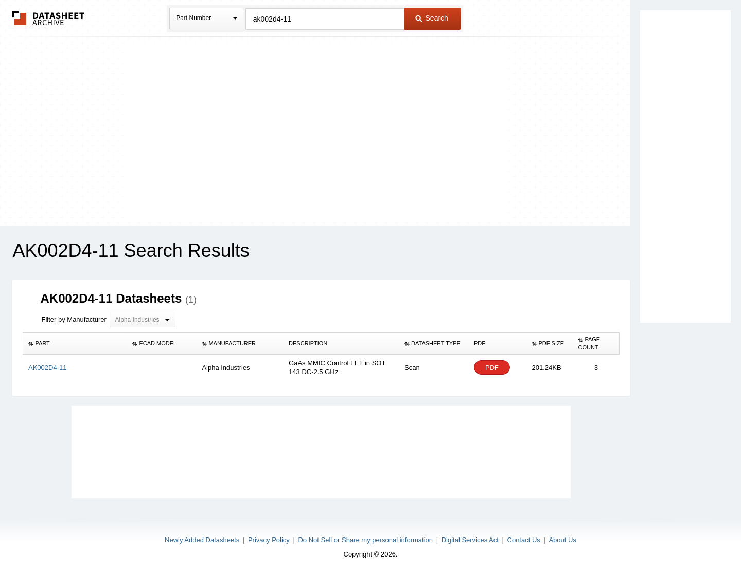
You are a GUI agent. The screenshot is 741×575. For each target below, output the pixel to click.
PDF (492, 368)
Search (431, 18)
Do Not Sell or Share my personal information (365, 540)
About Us (562, 540)
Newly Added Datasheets (202, 540)
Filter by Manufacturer (73, 319)
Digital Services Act (470, 540)
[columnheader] (75, 344)
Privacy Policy (269, 540)
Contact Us (523, 540)
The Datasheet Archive (48, 18)
